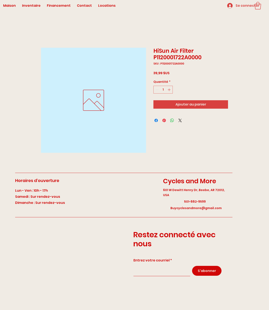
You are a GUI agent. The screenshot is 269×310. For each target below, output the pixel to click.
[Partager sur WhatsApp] (172, 120)
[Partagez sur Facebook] (156, 120)
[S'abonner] (207, 271)
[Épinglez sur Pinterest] (164, 120)
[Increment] (169, 89)
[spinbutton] (163, 89)
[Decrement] (156, 89)
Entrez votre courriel (151, 260)
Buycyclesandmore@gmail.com (196, 208)
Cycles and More (189, 181)
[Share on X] (180, 120)
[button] (258, 5)
